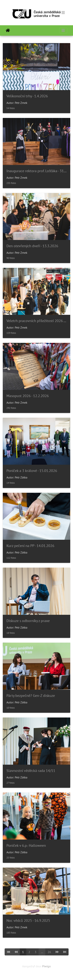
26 (49, 952)
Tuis (8, 30)
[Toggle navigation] (63, 12)
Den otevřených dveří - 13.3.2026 (32, 246)
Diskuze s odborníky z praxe (28, 620)
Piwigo (46, 966)
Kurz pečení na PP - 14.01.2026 (30, 545)
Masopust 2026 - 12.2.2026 (27, 395)
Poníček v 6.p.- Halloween (26, 845)
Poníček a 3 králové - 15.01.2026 (31, 470)
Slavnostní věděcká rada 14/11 (30, 770)
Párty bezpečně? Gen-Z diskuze (30, 695)
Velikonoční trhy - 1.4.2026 (27, 96)
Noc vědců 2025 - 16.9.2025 (28, 920)
